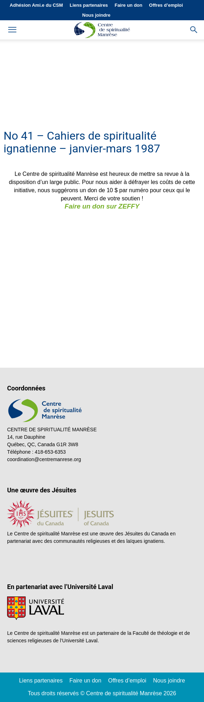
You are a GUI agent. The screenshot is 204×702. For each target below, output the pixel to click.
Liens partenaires (89, 5)
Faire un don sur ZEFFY (102, 206)
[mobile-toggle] (12, 29)
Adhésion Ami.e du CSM (36, 5)
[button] (194, 29)
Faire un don (128, 5)
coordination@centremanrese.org (44, 459)
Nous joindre (96, 15)
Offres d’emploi (166, 5)
